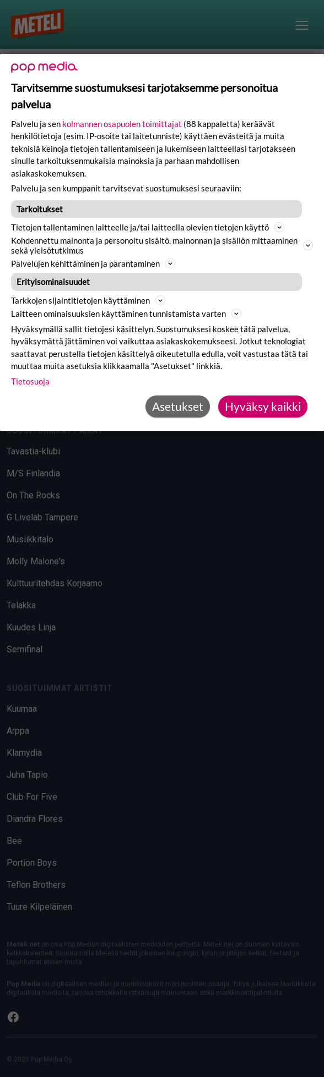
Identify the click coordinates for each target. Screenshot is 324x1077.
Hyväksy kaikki (263, 406)
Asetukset (177, 406)
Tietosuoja (30, 381)
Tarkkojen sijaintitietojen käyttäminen (88, 300)
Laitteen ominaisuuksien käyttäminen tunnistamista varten (126, 313)
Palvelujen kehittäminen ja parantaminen (93, 263)
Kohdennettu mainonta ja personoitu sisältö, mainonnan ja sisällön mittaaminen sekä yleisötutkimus (162, 245)
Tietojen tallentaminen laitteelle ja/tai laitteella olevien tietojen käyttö (147, 227)
